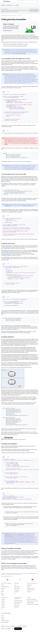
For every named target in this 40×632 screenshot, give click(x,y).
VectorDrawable (35, 556)
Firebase (2, 619)
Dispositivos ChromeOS (31, 588)
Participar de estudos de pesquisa (32, 604)
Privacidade (16, 591)
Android (2, 615)
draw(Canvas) (23, 449)
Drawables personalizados (26, 205)
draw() (20, 257)
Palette (21, 565)
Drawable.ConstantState (9, 535)
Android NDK (16, 606)
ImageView (24, 86)
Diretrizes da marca (13, 626)
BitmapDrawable (18, 556)
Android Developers (4, 15)
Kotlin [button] (4, 91)
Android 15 (3, 599)
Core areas (9, 5)
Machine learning (17, 586)
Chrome (2, 617)
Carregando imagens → (7, 30)
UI (17, 15)
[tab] (3, 91)
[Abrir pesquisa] (37, 1)
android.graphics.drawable (7, 326)
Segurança (3, 588)
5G (14, 593)
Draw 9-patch (9, 397)
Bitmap (26, 566)
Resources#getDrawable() (27, 198)
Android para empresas (5, 586)
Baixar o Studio (16, 605)
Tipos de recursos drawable (25, 332)
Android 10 (3, 607)
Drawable (31, 35)
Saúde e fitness (16, 588)
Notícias (2, 591)
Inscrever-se (18, 628)
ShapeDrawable (9, 245)
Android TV (29, 591)
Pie (1, 609)
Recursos (29, 161)
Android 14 (3, 600)
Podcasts (2, 594)
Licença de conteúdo (32, 573)
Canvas (3, 450)
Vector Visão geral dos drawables (19, 53)
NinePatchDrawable (10, 339)
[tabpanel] (20, 108)
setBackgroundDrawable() (7, 254)
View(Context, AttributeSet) (19, 311)
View (36, 257)
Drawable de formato (14, 332)
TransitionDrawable (23, 184)
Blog (2, 593)
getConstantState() (8, 205)
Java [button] (8, 91)
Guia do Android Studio (18, 600)
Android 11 (3, 605)
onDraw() (25, 258)
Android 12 (3, 604)
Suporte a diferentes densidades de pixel (27, 169)
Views (17, 5)
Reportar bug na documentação (32, 600)
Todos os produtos (4, 622)
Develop (3, 5)
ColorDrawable (7, 534)
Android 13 (3, 602)
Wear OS (28, 586)
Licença (7, 626)
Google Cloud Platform (5, 620)
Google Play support (30, 602)
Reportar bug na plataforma (31, 599)
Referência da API (17, 603)
